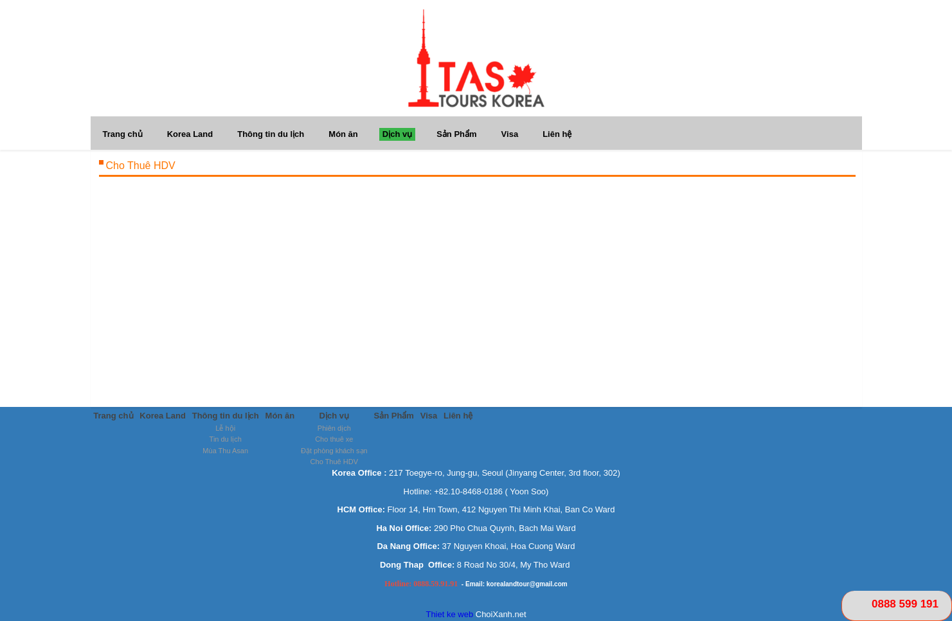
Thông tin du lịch (270, 134)
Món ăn (343, 134)
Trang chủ (123, 134)
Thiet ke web (449, 615)
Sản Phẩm (456, 134)
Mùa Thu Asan (226, 451)
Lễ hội (226, 428)
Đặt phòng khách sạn (334, 451)
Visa (510, 134)
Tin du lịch (226, 440)
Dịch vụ (397, 134)
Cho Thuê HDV (334, 462)
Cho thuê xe (335, 440)
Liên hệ (557, 134)
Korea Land (190, 134)
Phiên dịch (335, 428)
